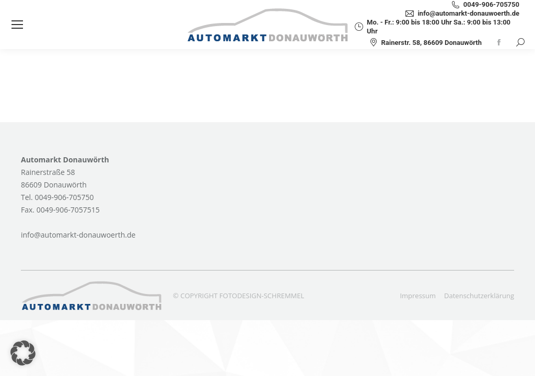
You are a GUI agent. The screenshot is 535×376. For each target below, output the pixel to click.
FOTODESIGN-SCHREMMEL (261, 295)
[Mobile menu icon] (17, 24)
